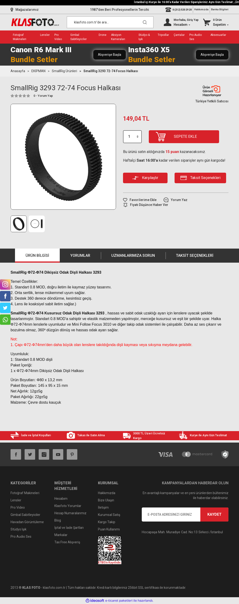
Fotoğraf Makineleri (25, 493)
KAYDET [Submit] (214, 514)
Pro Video (18, 507)
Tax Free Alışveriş (67, 542)
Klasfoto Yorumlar (67, 506)
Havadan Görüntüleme (27, 522)
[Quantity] (132, 136)
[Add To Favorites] (140, 200)
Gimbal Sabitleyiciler (25, 515)
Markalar (60, 535)
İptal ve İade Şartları (69, 527)
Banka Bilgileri (219, 9)
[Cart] (215, 22)
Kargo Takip (106, 522)
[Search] (110, 22)
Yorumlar (80, 255)
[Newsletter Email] (185, 514)
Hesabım (60, 498)
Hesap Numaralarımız (70, 513)
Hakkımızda (201, 9)
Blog (57, 520)
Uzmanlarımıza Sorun (133, 255)
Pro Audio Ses (21, 536)
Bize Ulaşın (106, 500)
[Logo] (35, 22)
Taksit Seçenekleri (194, 255)
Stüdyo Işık (18, 529)
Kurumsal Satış (109, 515)
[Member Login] (181, 22)
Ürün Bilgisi (37, 255)
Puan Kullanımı (109, 529)
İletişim (103, 507)
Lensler (16, 500)
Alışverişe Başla (109, 54)
